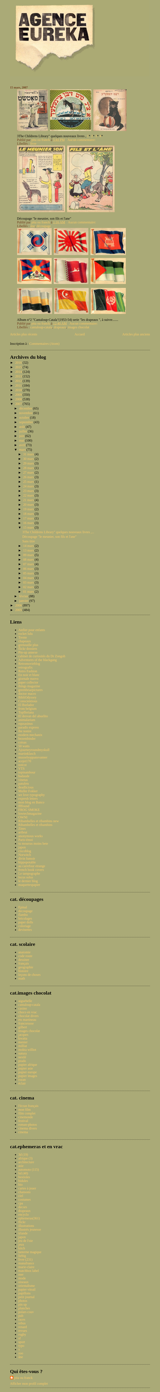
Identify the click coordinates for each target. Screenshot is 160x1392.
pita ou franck (23, 1378)
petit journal (26, 1297)
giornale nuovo (28, 678)
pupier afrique (27, 1064)
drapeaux (60, 327)
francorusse (26, 1023)
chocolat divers (28, 1016)
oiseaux (23, 1282)
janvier (24, 601)
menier (23, 1042)
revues (22, 1330)
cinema (23, 1132)
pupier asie (25, 1068)
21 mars (29, 500)
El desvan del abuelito (33, 716)
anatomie (24, 952)
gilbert (22, 1027)
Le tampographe (29, 873)
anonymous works (30, 836)
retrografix (25, 667)
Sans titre (28, 541)
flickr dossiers (27, 648)
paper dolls (25, 922)
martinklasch (27, 753)
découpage (44, 226)
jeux (21, 1244)
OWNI (23, 817)
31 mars (29, 454)
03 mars (29, 582)
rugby (22, 1334)
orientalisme (26, 1285)
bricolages (25, 918)
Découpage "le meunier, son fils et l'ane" (49, 536)
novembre (26, 413)
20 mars (29, 504)
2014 (19, 372)
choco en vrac (27, 1012)
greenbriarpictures (30, 690)
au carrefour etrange (31, 866)
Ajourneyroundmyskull (33, 750)
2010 (19, 390)
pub (20, 1315)
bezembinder (27, 738)
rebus (22, 1323)
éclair (22, 1083)
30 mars (29, 459)
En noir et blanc (29, 675)
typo (21, 1345)
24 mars (29, 486)
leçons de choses (29, 974)
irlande (23, 1233)
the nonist (24, 731)
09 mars (29, 555)
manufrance (26, 1263)
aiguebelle (25, 1001)
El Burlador (26, 705)
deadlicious (26, 787)
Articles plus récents (23, 334)
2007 (19, 404)
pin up (22, 1304)
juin (22, 436)
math (21, 978)
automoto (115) (28, 1169)
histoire (23, 971)
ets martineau (27, 1019)
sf (19, 1338)
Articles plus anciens (136, 334)
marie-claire (26, 1267)
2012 (19, 381)
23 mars (29, 491)
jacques (23, 1034)
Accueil (80, 334)
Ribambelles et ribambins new (38, 821)
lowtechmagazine (30, 813)
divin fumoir (26, 858)
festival (23, 1121)
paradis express (28, 727)
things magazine (29, 686)
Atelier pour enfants (31, 630)
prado (22, 1061)
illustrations (26, 1226)
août (22, 426)
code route (25, 956)
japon (22, 847)
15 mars (29, 527)
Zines (22, 828)
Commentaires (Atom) (44, 343)
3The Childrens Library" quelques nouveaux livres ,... (58, 532)
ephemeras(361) (29, 1218)
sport (21, 1342)
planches (24, 1308)
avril (22, 445)
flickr (22, 1222)
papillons (24, 1293)
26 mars (29, 477)
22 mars (29, 495)
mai (22, 440)
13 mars (29, 550)
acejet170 (24, 761)
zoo (20, 1353)
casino (22, 1008)
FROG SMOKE (29, 810)
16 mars (29, 523)
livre (33, 143)
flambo (23, 914)
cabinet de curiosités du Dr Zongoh (41, 656)
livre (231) (25, 1259)
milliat (22, 1046)
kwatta (22, 1038)
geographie (25, 967)
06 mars (29, 568)
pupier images (27, 1076)
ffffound (23, 806)
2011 (18, 385)
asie (21, 1166)
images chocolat (78, 327)
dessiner (23, 959)
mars (22, 449)
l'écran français (28, 1106)
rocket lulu (25, 633)
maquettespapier (29, 884)
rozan (22, 1079)
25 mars (29, 481)
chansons (24, 1192)
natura (22, 1053)
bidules (23, 1181)
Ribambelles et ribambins (35, 825)
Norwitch (24, 855)
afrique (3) (25, 1158)
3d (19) (23, 1154)
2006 (19, 605)
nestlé (22, 1057)
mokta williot (27, 1049)
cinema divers (27, 1128)
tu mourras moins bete (33, 843)
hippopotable (27, 862)
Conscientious (27, 701)
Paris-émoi (25, 840)
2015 (19, 367)
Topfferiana (26, 712)
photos (22, 1300)
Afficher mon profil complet (29, 1383)
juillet (23, 431)
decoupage (25, 911)
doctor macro (27, 693)
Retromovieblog (29, 663)
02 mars (29, 587)
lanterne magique (29, 1252)
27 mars (29, 472)
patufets (23, 783)
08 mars (29, 559)
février (24, 596)
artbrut (22, 832)
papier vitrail (26, 1289)
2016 (19, 362)
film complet (26, 1113)
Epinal (22, 907)
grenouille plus (28, 645)
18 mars (29, 513)
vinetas (23, 780)
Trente (22, 637)
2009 (19, 394)
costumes (24, 1199)
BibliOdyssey (27, 697)
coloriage (24, 926)
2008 (19, 399)
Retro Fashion (27, 671)
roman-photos (27, 1124)
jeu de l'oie (25, 1241)
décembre (26, 408)
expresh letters (28, 798)
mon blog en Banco (31, 802)
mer (21, 1274)
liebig (22, 1256)
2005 (19, 610)
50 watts (24, 746)
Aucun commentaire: (82, 140)
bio (20, 1184)
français (23, 963)
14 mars (29, 546)
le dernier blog (28, 881)
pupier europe (27, 1072)
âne (32, 226)
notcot (22, 765)
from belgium (27, 708)
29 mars (29, 463)
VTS (21, 768)
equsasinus (25, 723)
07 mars (29, 564)
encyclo (23, 1214)
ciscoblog (24, 851)
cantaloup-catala (41, 327)
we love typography (31, 795)
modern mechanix (30, 735)
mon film (24, 1109)
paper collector (28, 682)
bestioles (24, 1177)
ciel (20, 1196)
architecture (26, 1162)
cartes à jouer (27, 1188)
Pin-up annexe (28, 652)
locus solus (25, 877)
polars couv (26, 1312)
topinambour (26, 772)
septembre (26, 422)
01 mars (29, 591)
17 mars (29, 518)
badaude (23, 776)
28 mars (29, 468)
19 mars (29, 509)
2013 (19, 376)
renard (22, 1327)
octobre (24, 417)
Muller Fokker (28, 791)
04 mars (29, 578)
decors (22, 1207)
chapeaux (24, 641)
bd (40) (23, 1173)
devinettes (25, 929)
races (21, 1319)
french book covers (31, 870)
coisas (22, 742)
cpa (20, 1203)
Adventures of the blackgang (37, 660)
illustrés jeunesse (29, 1229)
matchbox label (28, 1270)
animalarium (26, 720)
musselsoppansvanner (33, 757)
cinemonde (25, 1117)
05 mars (29, 573)
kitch (21, 1248)
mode (22, 1278)
